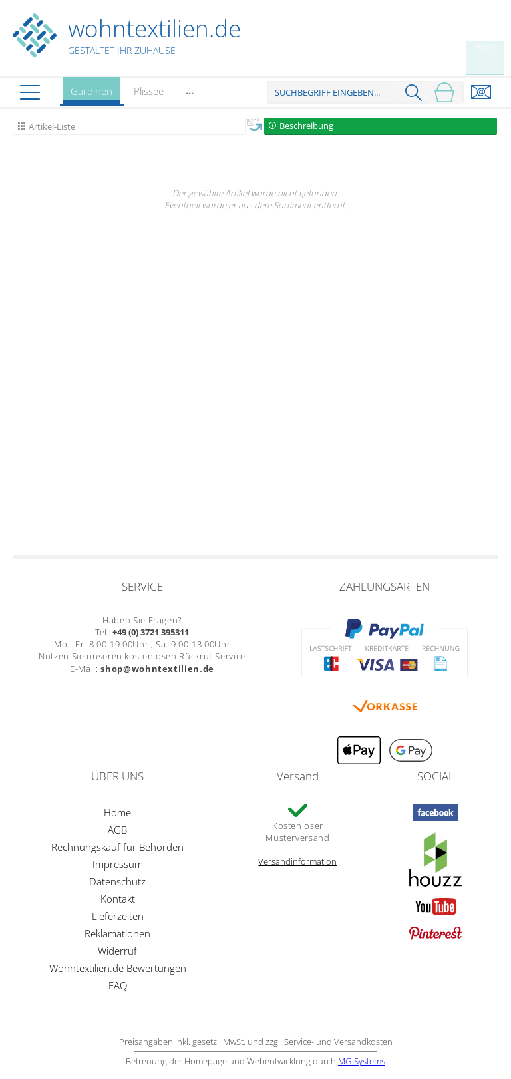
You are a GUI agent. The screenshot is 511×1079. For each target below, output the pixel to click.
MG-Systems (361, 1061)
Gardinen (91, 95)
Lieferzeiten (118, 916)
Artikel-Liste (52, 126)
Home (117, 812)
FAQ (117, 985)
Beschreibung (306, 126)
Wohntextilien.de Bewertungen (117, 968)
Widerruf (117, 950)
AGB (117, 829)
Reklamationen (117, 933)
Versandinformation (297, 861)
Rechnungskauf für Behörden (117, 846)
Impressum (117, 864)
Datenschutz (117, 881)
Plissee (149, 91)
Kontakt (117, 898)
